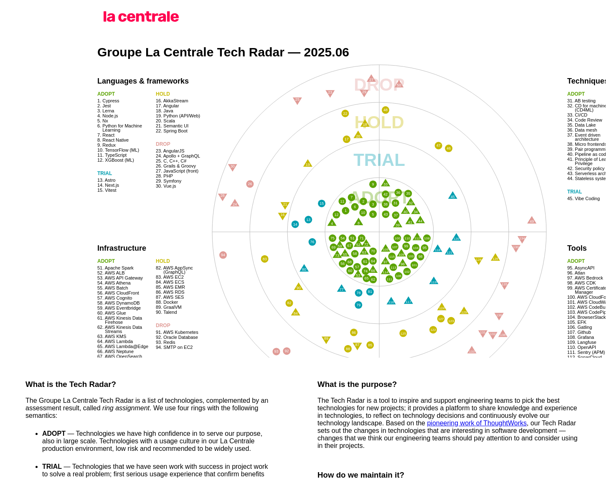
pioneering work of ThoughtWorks (477, 423)
